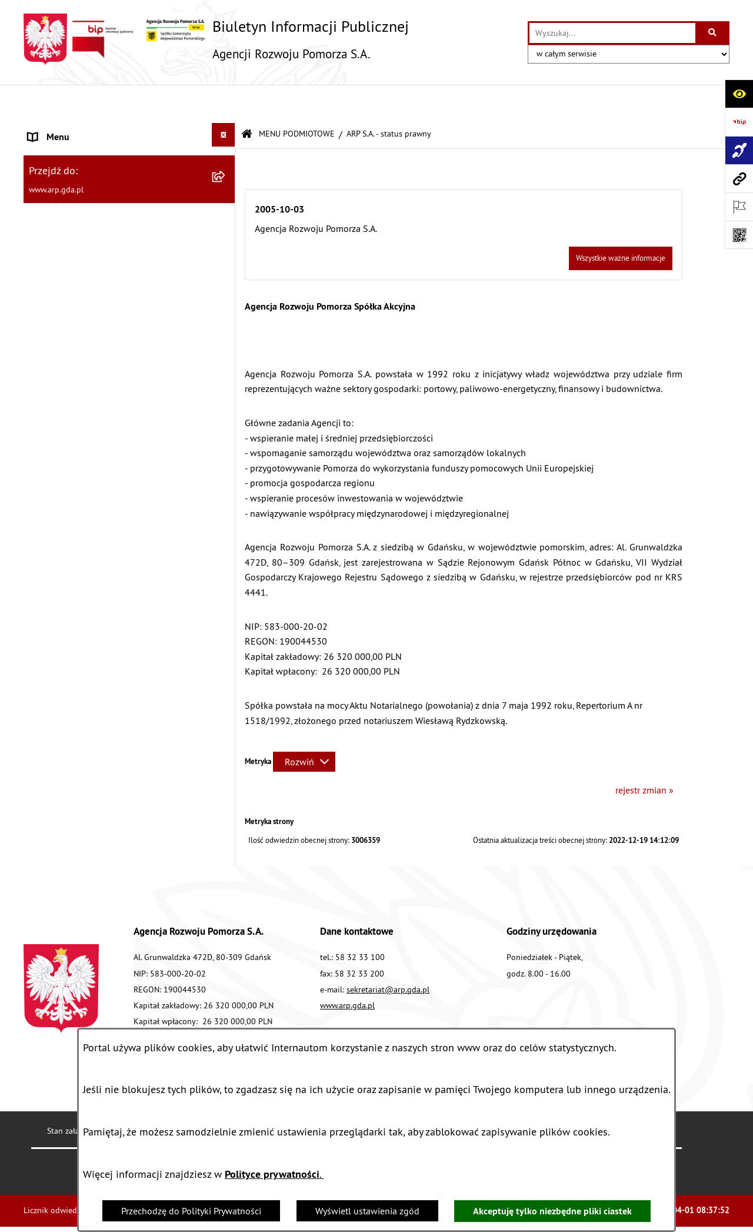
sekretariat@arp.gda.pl (387, 954)
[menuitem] (129, 166)
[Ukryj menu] (223, 100)
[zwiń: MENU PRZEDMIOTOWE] (226, 236)
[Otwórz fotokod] (739, 235)
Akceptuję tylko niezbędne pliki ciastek (552, 1211)
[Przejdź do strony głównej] (216, 39)
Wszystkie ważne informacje (620, 223)
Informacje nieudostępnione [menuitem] (85, 663)
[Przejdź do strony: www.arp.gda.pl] (739, 178)
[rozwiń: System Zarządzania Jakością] (226, 525)
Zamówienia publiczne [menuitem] (73, 634)
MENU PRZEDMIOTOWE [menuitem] (76, 238)
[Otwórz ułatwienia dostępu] (739, 93)
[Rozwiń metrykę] (304, 728)
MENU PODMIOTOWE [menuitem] (71, 131)
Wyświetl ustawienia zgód (367, 1211)
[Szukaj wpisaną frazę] (713, 33)
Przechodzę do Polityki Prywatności (191, 1211)
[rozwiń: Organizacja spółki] (226, 343)
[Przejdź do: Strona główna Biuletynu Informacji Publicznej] (246, 99)
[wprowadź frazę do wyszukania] (612, 33)
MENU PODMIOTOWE (297, 99)
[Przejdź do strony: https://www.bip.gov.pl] (739, 122)
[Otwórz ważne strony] (739, 206)
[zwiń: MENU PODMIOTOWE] (226, 129)
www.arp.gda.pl (347, 970)
